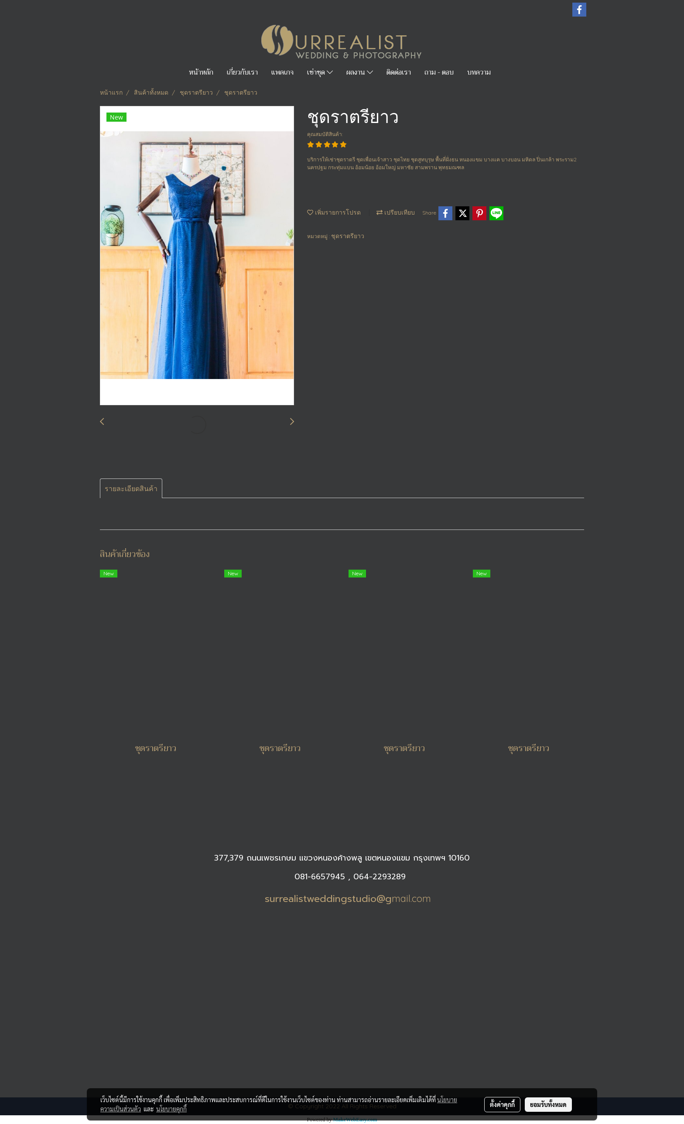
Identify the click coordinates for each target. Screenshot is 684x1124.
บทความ (479, 72)
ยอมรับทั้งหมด (548, 1104)
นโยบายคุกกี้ (171, 1109)
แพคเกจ (282, 72)
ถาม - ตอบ (439, 72)
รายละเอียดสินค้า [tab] (131, 488)
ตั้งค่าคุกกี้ (502, 1104)
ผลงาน (359, 72)
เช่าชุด (320, 72)
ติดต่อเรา (398, 72)
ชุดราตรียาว (347, 236)
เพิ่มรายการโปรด (334, 212)
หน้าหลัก (201, 72)
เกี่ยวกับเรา (242, 72)
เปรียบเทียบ (395, 212)
